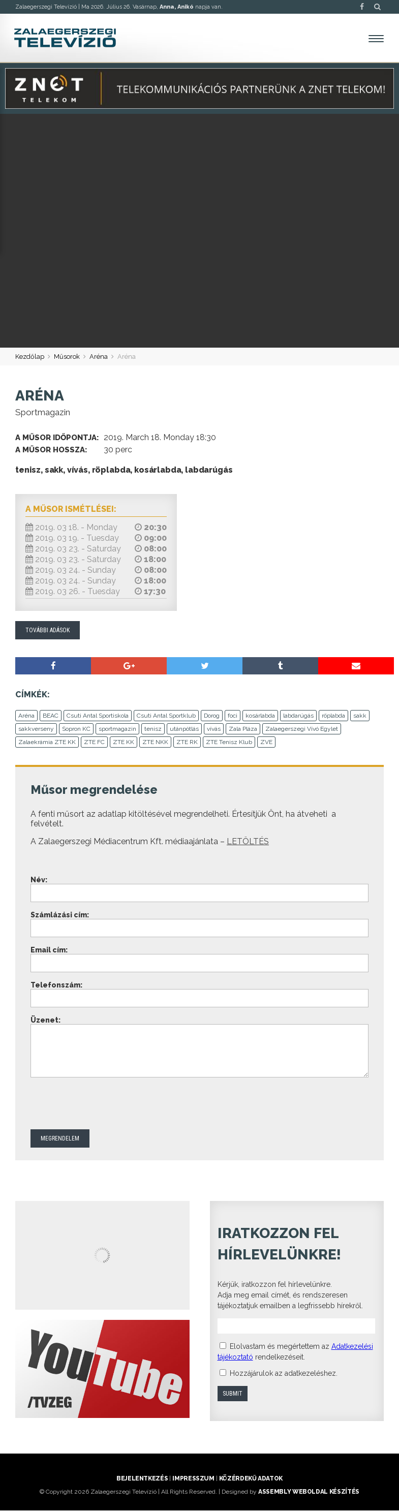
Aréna (98, 357)
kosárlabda (260, 717)
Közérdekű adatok (251, 1480)
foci (232, 717)
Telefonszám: (56, 986)
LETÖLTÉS (248, 843)
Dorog (212, 717)
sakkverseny (36, 730)
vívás (214, 730)
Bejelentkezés (142, 1480)
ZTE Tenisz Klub (229, 743)
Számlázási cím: (59, 916)
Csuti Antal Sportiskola (98, 717)
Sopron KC (76, 730)
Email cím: (49, 951)
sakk (359, 717)
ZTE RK (187, 743)
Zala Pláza (243, 730)
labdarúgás (298, 717)
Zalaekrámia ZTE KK (47, 743)
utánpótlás (184, 730)
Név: (38, 881)
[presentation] (107, 1106)
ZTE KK (123, 743)
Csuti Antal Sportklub (166, 717)
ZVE (266, 743)
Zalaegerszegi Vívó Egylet (301, 730)
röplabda (333, 717)
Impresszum (193, 1480)
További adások (47, 631)
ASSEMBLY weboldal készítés (308, 1493)
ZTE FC (94, 743)
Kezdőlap (29, 357)
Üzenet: (45, 1021)
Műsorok (67, 357)
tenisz (153, 730)
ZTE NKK (155, 743)
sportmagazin (117, 730)
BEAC (50, 717)
